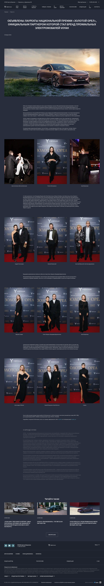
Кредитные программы (17, 576)
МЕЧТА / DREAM (25, 7)
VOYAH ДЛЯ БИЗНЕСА (28, 554)
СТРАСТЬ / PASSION (34, 7)
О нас (90, 7)
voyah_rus (73, 419)
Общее (6, 576)
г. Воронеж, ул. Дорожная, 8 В (25, 2)
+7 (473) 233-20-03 (21, 546)
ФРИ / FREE (17, 7)
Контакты (97, 7)
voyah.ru (60, 419)
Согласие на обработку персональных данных (64, 582)
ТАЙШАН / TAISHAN (46, 7)
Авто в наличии (62, 7)
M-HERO (55, 7)
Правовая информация (46, 582)
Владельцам (82, 7)
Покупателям (73, 7)
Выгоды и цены (32, 576)
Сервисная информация (46, 576)
